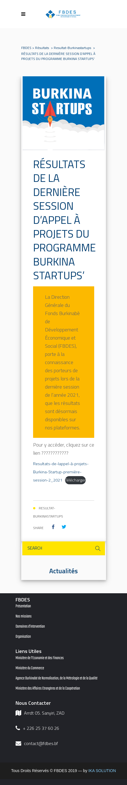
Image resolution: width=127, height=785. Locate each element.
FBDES (26, 47)
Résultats (42, 47)
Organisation (23, 637)
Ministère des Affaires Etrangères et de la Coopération (48, 688)
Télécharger (75, 480)
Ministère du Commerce (30, 668)
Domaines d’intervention (30, 626)
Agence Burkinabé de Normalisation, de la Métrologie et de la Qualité (57, 678)
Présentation (23, 606)
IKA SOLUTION (102, 770)
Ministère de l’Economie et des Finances (40, 658)
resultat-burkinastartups (72, 47)
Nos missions (23, 616)
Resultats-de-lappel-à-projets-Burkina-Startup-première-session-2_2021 (61, 472)
